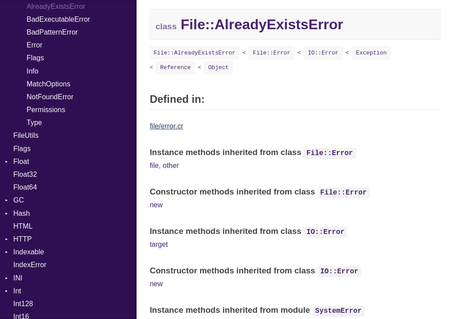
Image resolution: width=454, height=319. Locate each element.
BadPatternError (52, 32)
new (156, 205)
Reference (175, 67)
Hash (21, 213)
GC (18, 200)
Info (33, 71)
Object (218, 67)
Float (21, 161)
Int (17, 291)
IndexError (30, 264)
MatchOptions (48, 84)
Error (35, 45)
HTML (23, 226)
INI (17, 278)
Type (34, 122)
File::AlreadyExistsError (194, 53)
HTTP (22, 239)
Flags (35, 58)
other (171, 165)
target (159, 244)
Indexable (28, 252)
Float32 (25, 174)
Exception (371, 53)
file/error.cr (167, 126)
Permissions (46, 109)
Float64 (25, 187)
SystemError (338, 311)
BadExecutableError (58, 19)
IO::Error (323, 53)
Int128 (23, 303)
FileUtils (26, 135)
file (154, 165)
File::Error (271, 53)
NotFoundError (50, 97)
